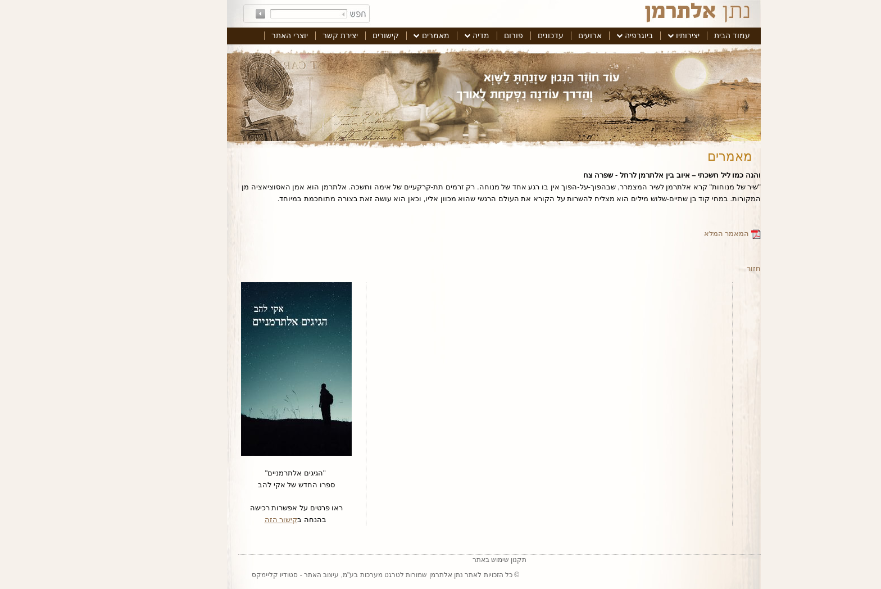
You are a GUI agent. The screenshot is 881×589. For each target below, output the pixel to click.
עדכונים (497, 35)
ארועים (536, 35)
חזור (700, 268)
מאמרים (382, 35)
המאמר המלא (679, 233)
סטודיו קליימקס (221, 575)
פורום (460, 35)
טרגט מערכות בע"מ (318, 575)
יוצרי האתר (236, 35)
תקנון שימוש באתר (446, 560)
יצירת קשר (287, 35)
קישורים (332, 35)
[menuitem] (678, 36)
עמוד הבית (679, 35)
